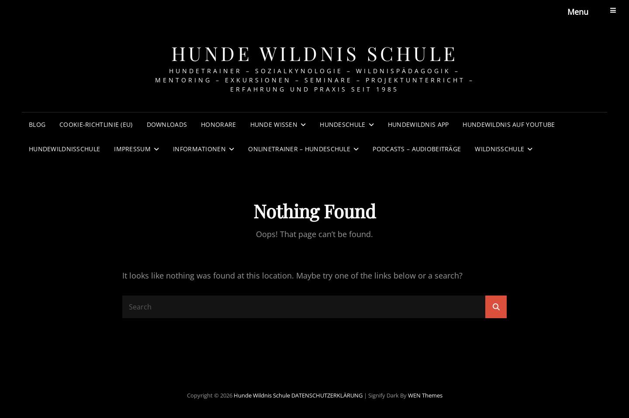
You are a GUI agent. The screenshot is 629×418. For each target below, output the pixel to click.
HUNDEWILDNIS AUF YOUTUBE (509, 124)
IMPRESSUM (132, 149)
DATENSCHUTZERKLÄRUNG (327, 395)
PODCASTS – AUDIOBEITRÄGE (417, 149)
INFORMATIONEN (199, 149)
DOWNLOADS (167, 124)
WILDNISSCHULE (499, 149)
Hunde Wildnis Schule (314, 53)
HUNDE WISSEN (273, 124)
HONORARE (218, 124)
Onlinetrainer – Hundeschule (299, 149)
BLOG (37, 124)
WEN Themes (425, 395)
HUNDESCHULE (342, 124)
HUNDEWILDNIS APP (418, 124)
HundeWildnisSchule (64, 149)
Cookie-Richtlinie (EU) (95, 124)
